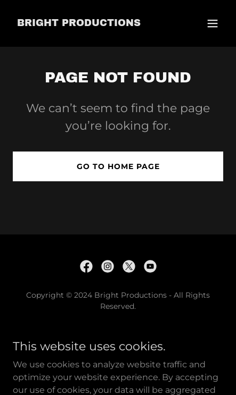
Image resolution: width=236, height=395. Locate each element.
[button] (212, 23)
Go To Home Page (118, 166)
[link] (79, 23)
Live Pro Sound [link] (118, 332)
